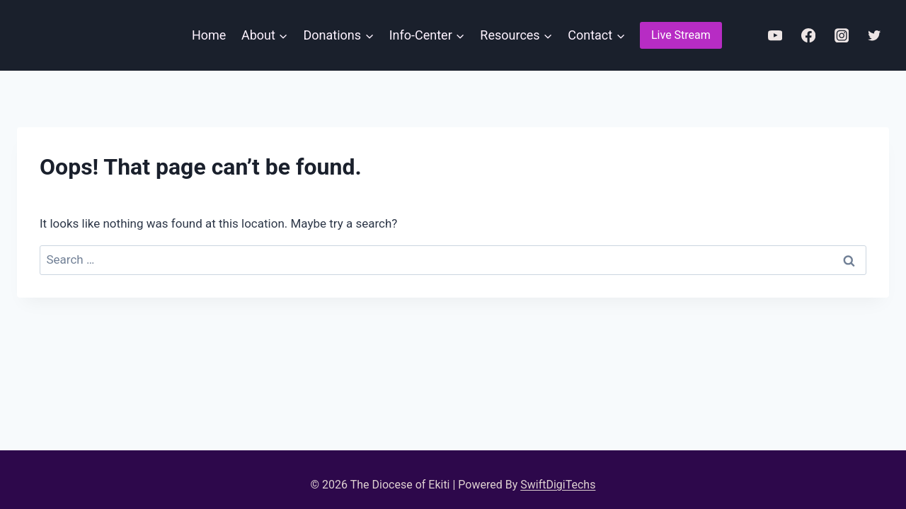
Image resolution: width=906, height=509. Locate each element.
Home (209, 35)
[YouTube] (774, 35)
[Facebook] (807, 35)
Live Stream (681, 35)
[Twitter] (874, 35)
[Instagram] (841, 35)
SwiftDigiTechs (557, 484)
